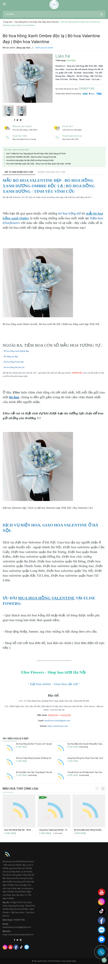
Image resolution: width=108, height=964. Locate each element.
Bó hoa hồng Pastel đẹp (14, 362)
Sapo (74, 961)
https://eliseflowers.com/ (58, 726)
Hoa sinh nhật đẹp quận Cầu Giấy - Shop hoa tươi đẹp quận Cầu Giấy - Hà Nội (38, 164)
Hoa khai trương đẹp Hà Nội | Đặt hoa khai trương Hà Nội (30, 160)
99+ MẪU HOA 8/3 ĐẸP (16, 738)
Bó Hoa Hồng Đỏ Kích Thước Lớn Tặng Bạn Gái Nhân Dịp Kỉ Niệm (44, 744)
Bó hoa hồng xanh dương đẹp (16, 351)
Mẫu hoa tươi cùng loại (20, 788)
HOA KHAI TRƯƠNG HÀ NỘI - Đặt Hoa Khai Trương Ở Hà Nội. (31, 157)
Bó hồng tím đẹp (11, 356)
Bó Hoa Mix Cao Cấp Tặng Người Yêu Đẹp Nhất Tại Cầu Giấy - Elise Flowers (49, 772)
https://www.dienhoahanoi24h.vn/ (18, 934)
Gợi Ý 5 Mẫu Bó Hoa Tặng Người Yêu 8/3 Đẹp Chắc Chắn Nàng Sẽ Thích (36, 154)
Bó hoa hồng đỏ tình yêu (14, 367)
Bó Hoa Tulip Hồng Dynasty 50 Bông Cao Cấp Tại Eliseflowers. (43, 758)
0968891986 (87, 88)
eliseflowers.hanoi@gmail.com (57, 721)
